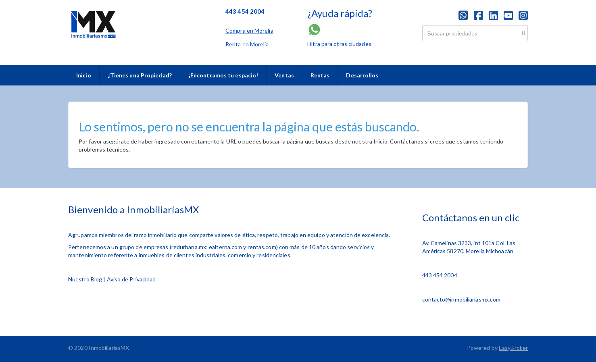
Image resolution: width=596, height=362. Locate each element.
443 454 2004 (439, 275)
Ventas (284, 75)
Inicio (83, 75)
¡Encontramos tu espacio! (223, 75)
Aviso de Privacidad (131, 279)
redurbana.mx (188, 246)
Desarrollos (362, 75)
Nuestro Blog (85, 279)
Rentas (320, 75)
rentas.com (262, 246)
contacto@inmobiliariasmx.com (461, 299)
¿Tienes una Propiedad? (140, 75)
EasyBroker (513, 347)
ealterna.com (225, 246)
